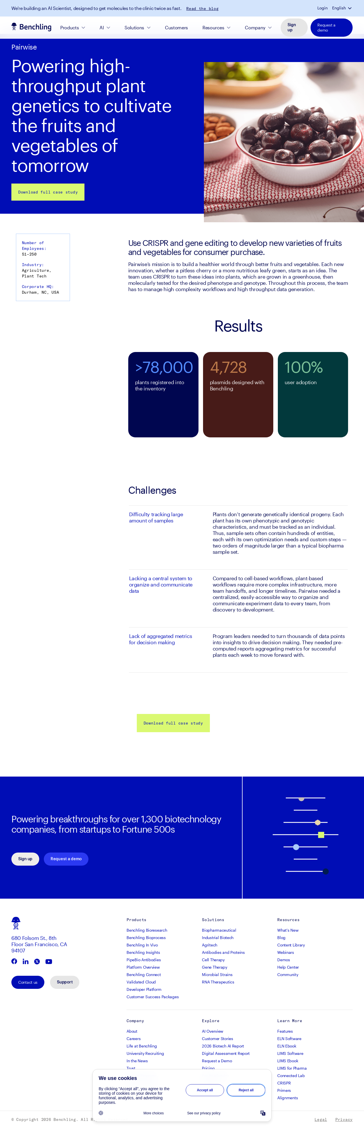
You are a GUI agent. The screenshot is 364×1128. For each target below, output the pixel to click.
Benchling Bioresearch (147, 930)
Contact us (28, 982)
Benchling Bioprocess (146, 937)
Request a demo (326, 27)
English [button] (339, 8)
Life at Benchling (142, 1045)
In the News (137, 1060)
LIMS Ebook (287, 1060)
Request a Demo (217, 1060)
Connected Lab (291, 1075)
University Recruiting (145, 1053)
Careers (133, 1038)
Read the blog (202, 8)
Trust (131, 1068)
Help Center (288, 967)
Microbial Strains (217, 974)
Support (65, 982)
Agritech (209, 944)
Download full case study (48, 192)
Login (322, 8)
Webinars (285, 952)
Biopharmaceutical (219, 930)
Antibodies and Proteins (223, 952)
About (132, 1031)
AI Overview (212, 1031)
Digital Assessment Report (226, 1053)
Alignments (287, 1097)
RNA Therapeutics (218, 981)
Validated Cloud (141, 981)
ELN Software (289, 1038)
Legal (321, 1119)
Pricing (208, 1068)
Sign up (292, 27)
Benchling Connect (144, 974)
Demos (283, 959)
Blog (281, 937)
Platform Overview (143, 967)
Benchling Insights (143, 952)
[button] (350, 8)
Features (285, 1031)
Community (287, 974)
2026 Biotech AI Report (223, 1045)
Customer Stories (217, 1038)
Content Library (291, 944)
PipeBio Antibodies (144, 959)
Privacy (344, 1119)
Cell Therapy (213, 959)
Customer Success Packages (153, 996)
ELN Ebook (286, 1045)
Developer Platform (144, 989)
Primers (284, 1090)
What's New (287, 930)
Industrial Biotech (217, 937)
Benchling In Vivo (142, 944)
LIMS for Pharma (292, 1068)
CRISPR (284, 1082)
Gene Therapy (214, 967)
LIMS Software (290, 1053)
